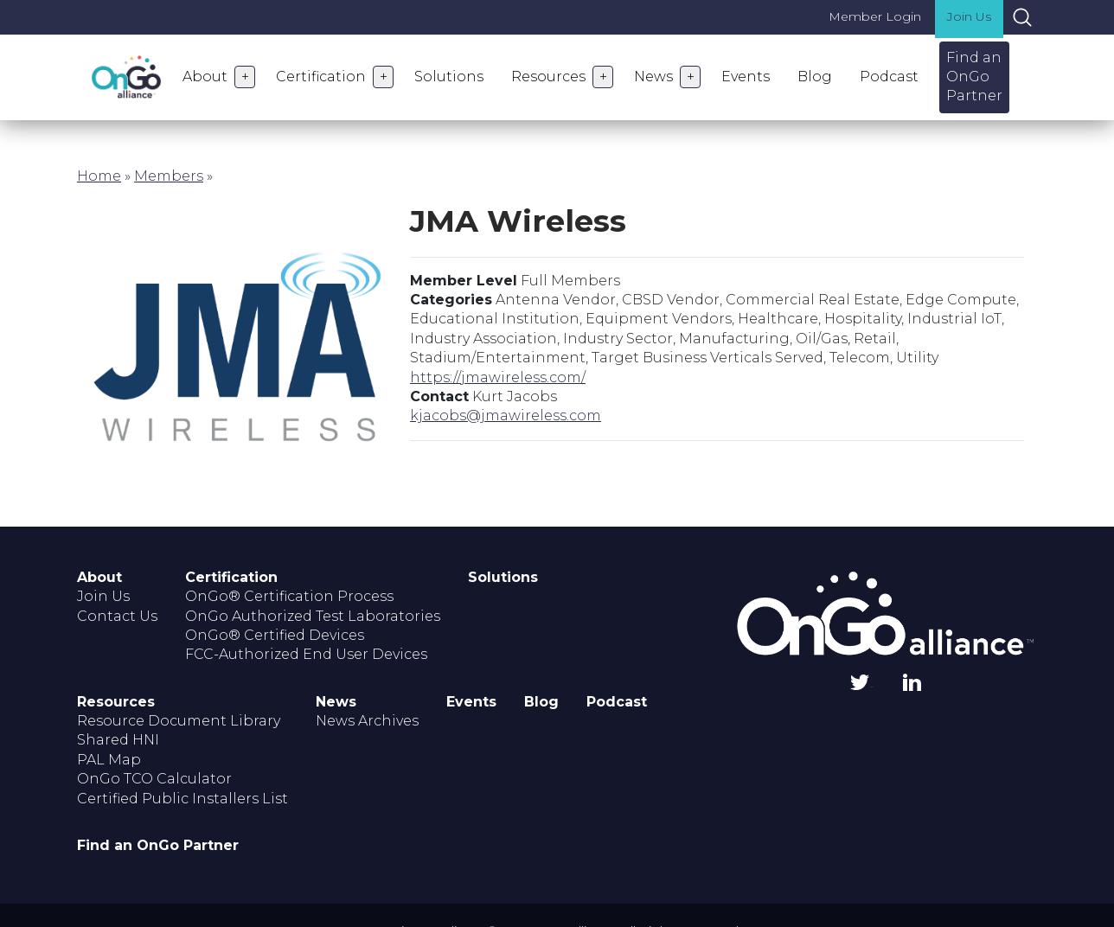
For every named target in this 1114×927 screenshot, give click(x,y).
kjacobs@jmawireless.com (505, 415)
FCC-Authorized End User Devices (306, 654)
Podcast (889, 76)
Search (1022, 17)
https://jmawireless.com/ (498, 377)
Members (168, 176)
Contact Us (117, 616)
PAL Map (109, 759)
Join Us (969, 16)
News (653, 76)
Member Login (875, 16)
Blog (814, 76)
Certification (321, 76)
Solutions (448, 76)
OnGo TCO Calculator (154, 778)
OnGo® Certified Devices (274, 635)
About (204, 76)
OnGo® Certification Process (289, 596)
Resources (548, 76)
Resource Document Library (178, 721)
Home (99, 176)
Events (745, 76)
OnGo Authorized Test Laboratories (312, 616)
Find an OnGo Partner (974, 77)
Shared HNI (118, 740)
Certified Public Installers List (182, 798)
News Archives (367, 721)
